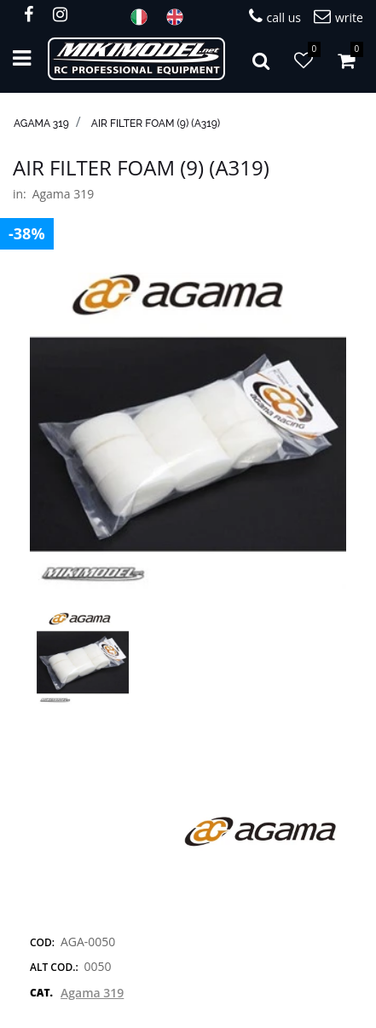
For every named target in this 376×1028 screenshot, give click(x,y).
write (338, 17)
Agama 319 (41, 123)
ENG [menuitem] (180, 17)
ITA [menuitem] (144, 17)
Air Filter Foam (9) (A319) (155, 123)
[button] (188, 429)
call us (275, 17)
